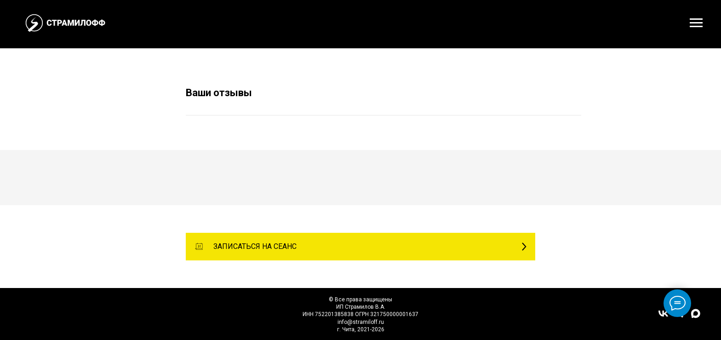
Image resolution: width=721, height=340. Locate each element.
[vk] (663, 317)
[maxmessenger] (695, 317)
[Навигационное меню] (696, 23)
